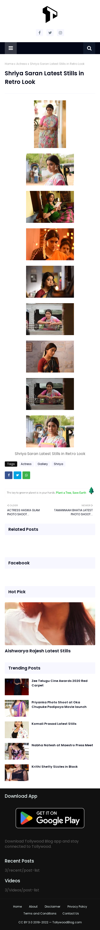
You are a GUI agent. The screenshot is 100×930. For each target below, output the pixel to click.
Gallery (43, 464)
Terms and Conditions (39, 913)
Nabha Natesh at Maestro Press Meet (62, 745)
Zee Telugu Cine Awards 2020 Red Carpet (60, 683)
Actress (21, 64)
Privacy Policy (77, 906)
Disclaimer (52, 906)
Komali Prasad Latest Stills (54, 723)
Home (9, 64)
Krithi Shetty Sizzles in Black (55, 766)
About (33, 906)
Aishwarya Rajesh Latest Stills (38, 651)
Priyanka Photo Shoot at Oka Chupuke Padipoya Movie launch (59, 704)
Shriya (58, 464)
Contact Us (70, 913)
